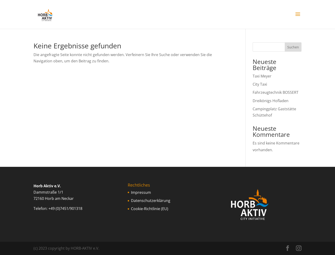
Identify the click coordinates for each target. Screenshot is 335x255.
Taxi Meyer (262, 76)
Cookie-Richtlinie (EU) (149, 208)
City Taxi (260, 84)
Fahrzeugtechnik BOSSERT (275, 92)
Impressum (141, 192)
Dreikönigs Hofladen (270, 100)
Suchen (293, 47)
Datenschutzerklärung (150, 200)
